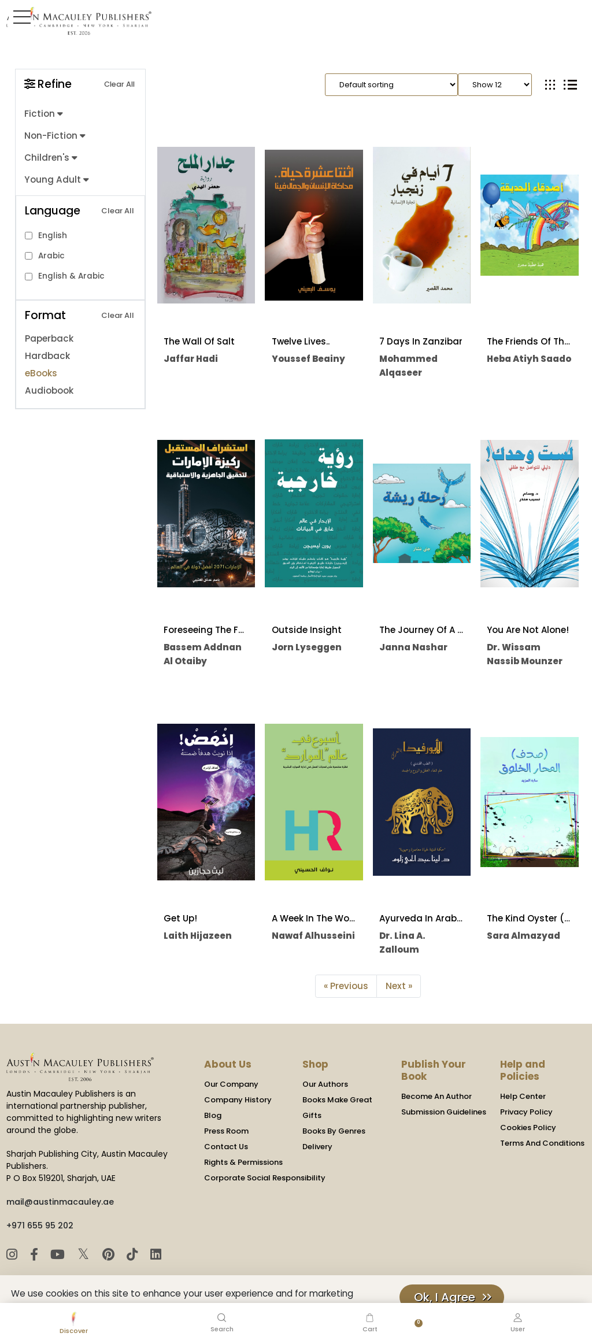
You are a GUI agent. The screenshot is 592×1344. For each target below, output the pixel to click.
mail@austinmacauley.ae (60, 1202)
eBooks (41, 372)
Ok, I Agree (444, 1297)
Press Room (226, 1130)
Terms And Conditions (542, 1143)
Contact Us (226, 1146)
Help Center (523, 1096)
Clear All (119, 84)
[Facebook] (35, 1255)
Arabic (51, 254)
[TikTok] (132, 1255)
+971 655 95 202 (39, 1225)
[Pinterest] (108, 1255)
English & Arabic (71, 274)
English (52, 234)
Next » (399, 986)
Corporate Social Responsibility (264, 1177)
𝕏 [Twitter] (84, 1254)
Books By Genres (333, 1130)
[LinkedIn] (153, 1255)
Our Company (231, 1084)
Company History (238, 1099)
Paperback (49, 338)
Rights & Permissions (243, 1162)
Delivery (317, 1146)
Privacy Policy (526, 1111)
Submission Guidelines (443, 1111)
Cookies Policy (528, 1127)
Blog (212, 1115)
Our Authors (325, 1084)
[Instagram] (13, 1255)
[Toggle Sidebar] (20, 17)
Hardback (47, 355)
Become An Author (436, 1096)
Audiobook (49, 390)
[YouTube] (59, 1255)
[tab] (550, 85)
